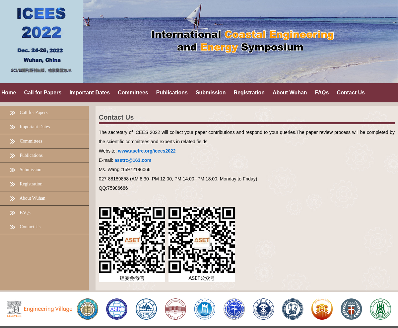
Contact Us (116, 117)
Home (8, 92)
